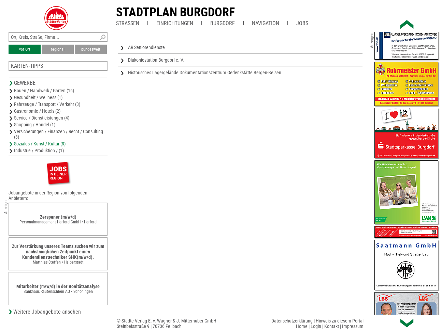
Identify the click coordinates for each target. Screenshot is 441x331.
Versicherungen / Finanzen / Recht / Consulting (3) (58, 134)
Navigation (265, 23)
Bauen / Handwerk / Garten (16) (44, 90)
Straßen (127, 23)
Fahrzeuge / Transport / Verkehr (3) (47, 104)
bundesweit (90, 49)
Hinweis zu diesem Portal (340, 321)
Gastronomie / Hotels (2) (37, 111)
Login (316, 326)
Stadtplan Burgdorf (175, 12)
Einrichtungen (174, 23)
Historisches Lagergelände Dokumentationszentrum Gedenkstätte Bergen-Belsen (204, 72)
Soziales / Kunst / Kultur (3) (40, 143)
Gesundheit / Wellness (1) (38, 97)
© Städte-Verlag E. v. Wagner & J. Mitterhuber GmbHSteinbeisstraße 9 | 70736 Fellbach (166, 323)
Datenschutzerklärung (292, 321)
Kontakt (331, 326)
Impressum (353, 326)
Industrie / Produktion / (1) (39, 150)
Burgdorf (222, 23)
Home (302, 326)
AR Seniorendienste (146, 47)
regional (58, 49)
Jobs (302, 23)
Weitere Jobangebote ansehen (47, 312)
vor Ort (24, 49)
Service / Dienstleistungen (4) (41, 118)
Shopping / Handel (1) (34, 124)
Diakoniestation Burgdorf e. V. (156, 60)
